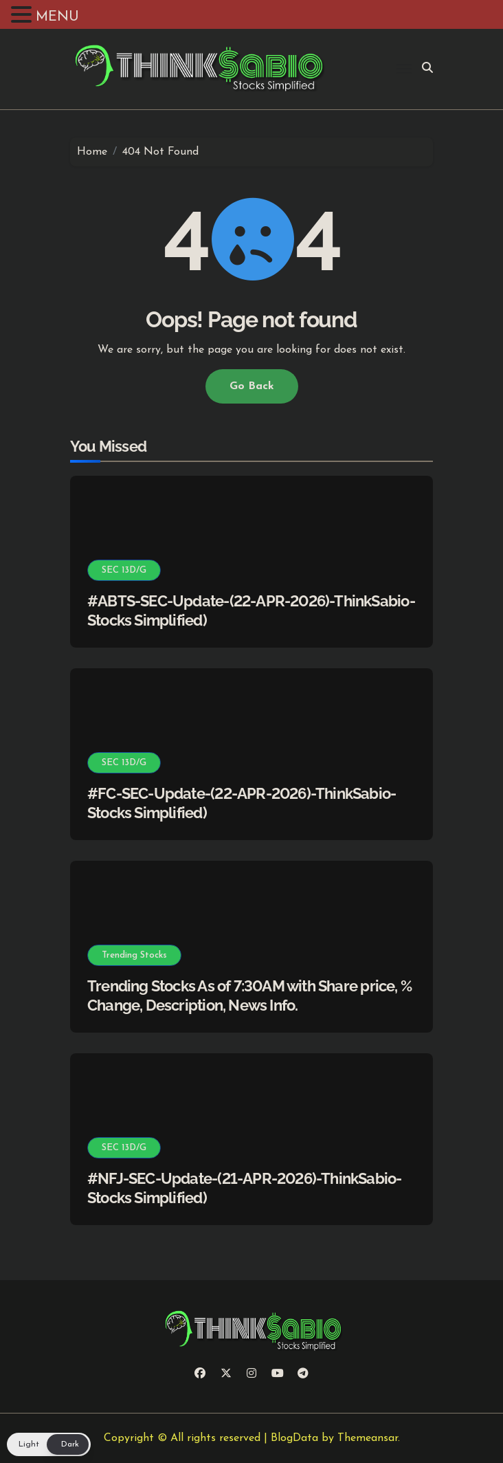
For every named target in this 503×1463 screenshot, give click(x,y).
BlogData (294, 1438)
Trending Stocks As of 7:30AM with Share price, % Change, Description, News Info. (249, 996)
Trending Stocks (134, 955)
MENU (57, 17)
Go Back (252, 386)
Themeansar (367, 1438)
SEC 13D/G (124, 570)
